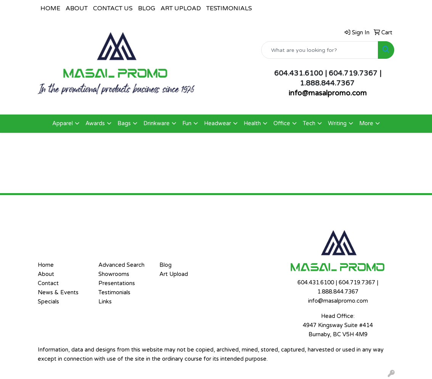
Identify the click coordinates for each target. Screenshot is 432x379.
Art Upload (173, 274)
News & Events (58, 292)
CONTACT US (113, 8)
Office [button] (281, 123)
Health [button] (252, 123)
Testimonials (114, 292)
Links (105, 301)
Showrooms (113, 274)
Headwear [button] (217, 123)
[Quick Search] (319, 50)
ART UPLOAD (181, 8)
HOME (50, 8)
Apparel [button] (62, 123)
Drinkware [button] (156, 123)
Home (46, 265)
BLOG (146, 8)
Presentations (116, 283)
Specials (48, 301)
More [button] (366, 123)
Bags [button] (124, 123)
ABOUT (77, 8)
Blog (165, 265)
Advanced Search (121, 265)
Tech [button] (309, 123)
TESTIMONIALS (229, 8)
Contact (48, 283)
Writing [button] (337, 123)
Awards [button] (95, 123)
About (46, 274)
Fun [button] (186, 123)
